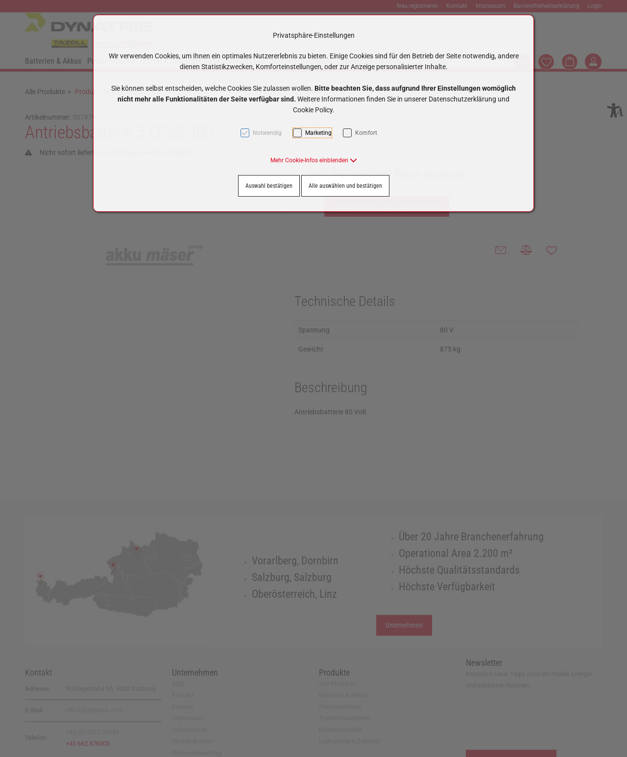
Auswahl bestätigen (268, 185)
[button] (313, 160)
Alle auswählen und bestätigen (345, 185)
